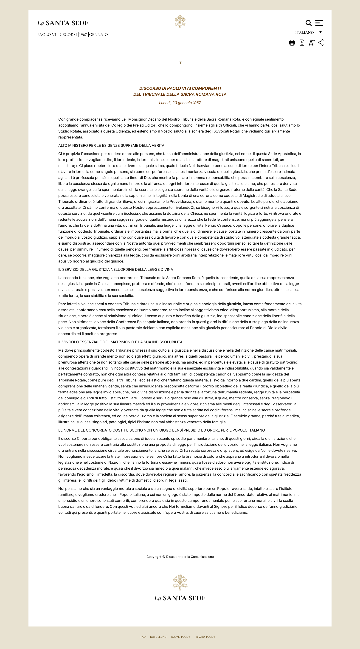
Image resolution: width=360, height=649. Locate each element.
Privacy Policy (205, 636)
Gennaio (98, 34)
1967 (83, 34)
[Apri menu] (318, 23)
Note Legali (158, 636)
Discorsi (68, 34)
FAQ (143, 636)
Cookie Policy (180, 636)
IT (180, 63)
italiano (305, 33)
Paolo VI (47, 34)
